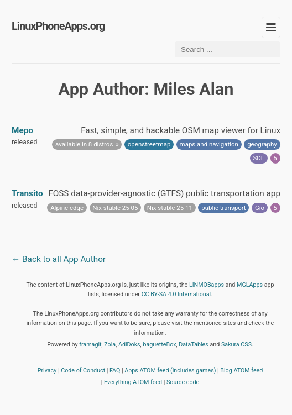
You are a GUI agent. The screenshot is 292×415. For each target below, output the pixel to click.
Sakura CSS (236, 344)
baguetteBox (159, 344)
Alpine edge (67, 208)
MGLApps (250, 284)
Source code (182, 382)
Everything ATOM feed (133, 382)
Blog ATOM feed (241, 370)
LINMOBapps (206, 284)
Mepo (22, 130)
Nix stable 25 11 (169, 208)
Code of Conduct (83, 370)
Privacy (47, 370)
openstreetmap (149, 144)
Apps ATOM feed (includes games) (170, 370)
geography (262, 144)
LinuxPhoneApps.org (58, 26)
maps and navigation (209, 144)
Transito (27, 193)
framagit (90, 344)
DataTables (193, 344)
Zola (110, 344)
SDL (259, 158)
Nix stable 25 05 (115, 208)
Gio (259, 208)
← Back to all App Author (59, 259)
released (24, 142)
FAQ (114, 370)
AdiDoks (129, 344)
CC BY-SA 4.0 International (176, 294)
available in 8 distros (84, 144)
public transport (223, 208)
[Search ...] (227, 49)
